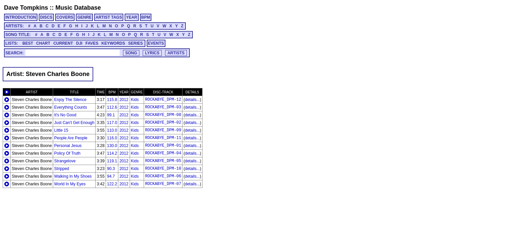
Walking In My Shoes (73, 176)
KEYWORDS (113, 43)
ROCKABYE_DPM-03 (163, 107)
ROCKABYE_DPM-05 (163, 161)
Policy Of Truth (67, 153)
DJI (79, 43)
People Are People (70, 138)
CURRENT (63, 43)
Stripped (61, 168)
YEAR (131, 17)
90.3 (111, 168)
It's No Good (65, 115)
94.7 (111, 176)
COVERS (65, 17)
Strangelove (65, 161)
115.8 (112, 99)
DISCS (46, 17)
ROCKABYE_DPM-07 (163, 184)
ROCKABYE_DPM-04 (163, 153)
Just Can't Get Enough (74, 122)
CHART (43, 43)
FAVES (92, 43)
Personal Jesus (68, 145)
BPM (145, 17)
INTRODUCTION (20, 17)
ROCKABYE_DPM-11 (163, 138)
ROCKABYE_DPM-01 (163, 145)
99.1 (111, 115)
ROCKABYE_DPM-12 (163, 99)
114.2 (112, 153)
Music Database (78, 7)
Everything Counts (70, 107)
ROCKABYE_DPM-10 (163, 168)
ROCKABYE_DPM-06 (163, 176)
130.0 (112, 145)
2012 (123, 99)
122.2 (112, 184)
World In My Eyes (70, 184)
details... (192, 99)
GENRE (84, 17)
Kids (135, 99)
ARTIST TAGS (109, 17)
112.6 (112, 107)
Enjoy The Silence (70, 99)
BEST (27, 43)
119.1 (112, 161)
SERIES (135, 43)
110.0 (112, 130)
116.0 (112, 138)
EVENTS (156, 43)
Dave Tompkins (26, 7)
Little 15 (61, 130)
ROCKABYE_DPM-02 (163, 122)
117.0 (112, 122)
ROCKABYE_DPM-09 (163, 130)
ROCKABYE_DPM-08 (163, 115)
